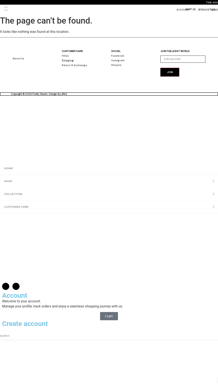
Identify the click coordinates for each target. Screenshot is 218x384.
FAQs (65, 55)
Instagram (118, 60)
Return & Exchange (74, 65)
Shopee (116, 65)
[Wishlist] (206, 9)
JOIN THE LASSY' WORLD (175, 51)
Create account (25, 324)
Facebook (117, 55)
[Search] (216, 336)
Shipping (68, 60)
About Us (18, 58)
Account (183, 9)
